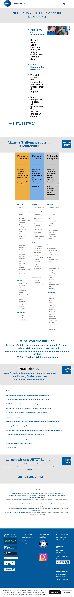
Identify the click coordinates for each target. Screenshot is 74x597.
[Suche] (63, 4)
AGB (23, 546)
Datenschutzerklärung (38, 594)
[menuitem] (63, 4)
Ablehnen (67, 592)
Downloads (24, 543)
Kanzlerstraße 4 (60, 550)
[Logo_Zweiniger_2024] (15, 4)
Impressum (24, 540)
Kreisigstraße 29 (61, 574)
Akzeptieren (54, 592)
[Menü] (67, 4)
